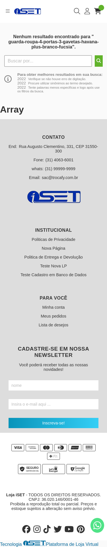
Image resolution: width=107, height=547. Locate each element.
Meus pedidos (53, 316)
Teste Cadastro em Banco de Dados (53, 275)
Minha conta (53, 307)
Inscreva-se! (53, 423)
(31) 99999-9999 (60, 168)
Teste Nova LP (53, 266)
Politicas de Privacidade (53, 239)
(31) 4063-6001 (59, 160)
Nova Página (53, 248)
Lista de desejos (53, 325)
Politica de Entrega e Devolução (53, 257)
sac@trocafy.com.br (60, 177)
